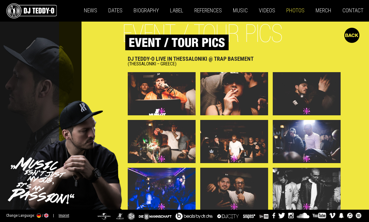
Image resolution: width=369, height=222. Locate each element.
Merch (323, 10)
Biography (146, 10)
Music (240, 10)
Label (176, 10)
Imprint (64, 215)
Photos (295, 10)
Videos (267, 10)
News (90, 10)
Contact (352, 10)
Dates (115, 10)
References (208, 10)
